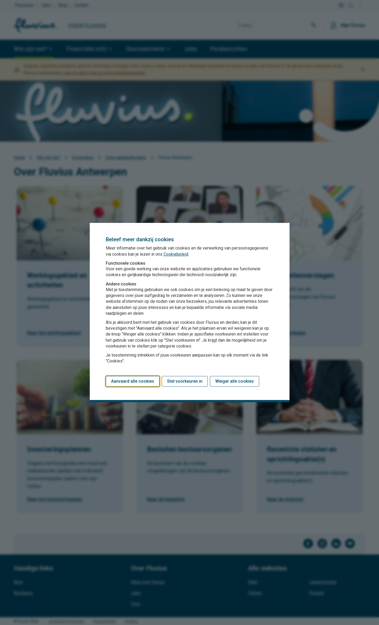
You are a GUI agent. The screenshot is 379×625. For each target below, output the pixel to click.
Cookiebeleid (176, 254)
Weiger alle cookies (234, 381)
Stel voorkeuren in (184, 381)
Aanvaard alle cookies (132, 381)
